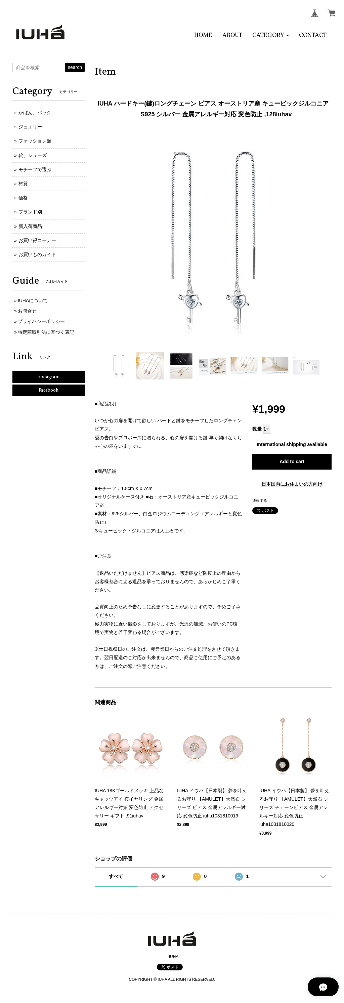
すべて (116, 876)
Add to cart (292, 461)
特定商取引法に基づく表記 (46, 332)
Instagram (48, 377)
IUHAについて (33, 300)
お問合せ (27, 311)
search (75, 67)
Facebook (48, 390)
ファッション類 (34, 141)
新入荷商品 (30, 226)
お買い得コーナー (37, 240)
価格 (23, 197)
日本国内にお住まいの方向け (291, 484)
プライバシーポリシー (41, 321)
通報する (259, 500)
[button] (270, 35)
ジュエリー (30, 126)
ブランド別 (30, 211)
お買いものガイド (37, 254)
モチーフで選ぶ (34, 169)
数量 (257, 429)
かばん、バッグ (34, 112)
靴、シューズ (32, 155)
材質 (23, 183)
